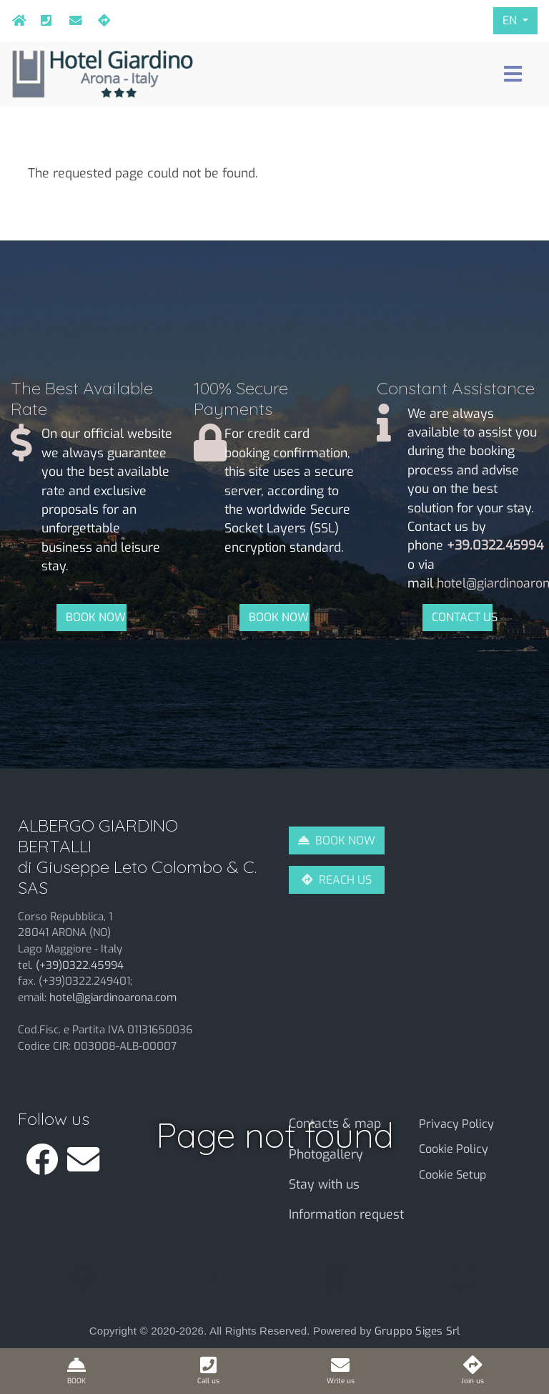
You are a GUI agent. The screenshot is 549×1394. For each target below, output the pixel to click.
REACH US (345, 879)
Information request (346, 1214)
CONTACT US (462, 617)
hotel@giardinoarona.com (72, 21)
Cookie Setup (452, 1174)
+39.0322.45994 (43, 21)
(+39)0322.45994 (80, 965)
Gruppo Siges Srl (417, 1331)
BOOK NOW (96, 617)
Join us (100, 21)
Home (15, 21)
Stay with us (324, 1184)
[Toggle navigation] (513, 74)
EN (511, 20)
